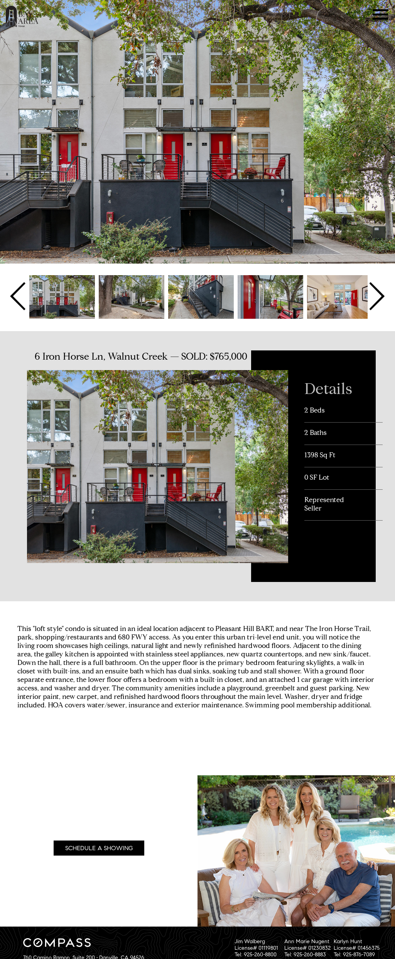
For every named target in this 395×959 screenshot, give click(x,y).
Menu (380, 14)
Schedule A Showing (99, 848)
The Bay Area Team (22, 16)
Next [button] (376, 296)
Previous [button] (18, 296)
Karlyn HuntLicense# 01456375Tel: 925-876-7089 (357, 948)
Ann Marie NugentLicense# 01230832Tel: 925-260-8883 (307, 948)
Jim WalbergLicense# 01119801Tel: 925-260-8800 (256, 948)
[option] (62, 296)
